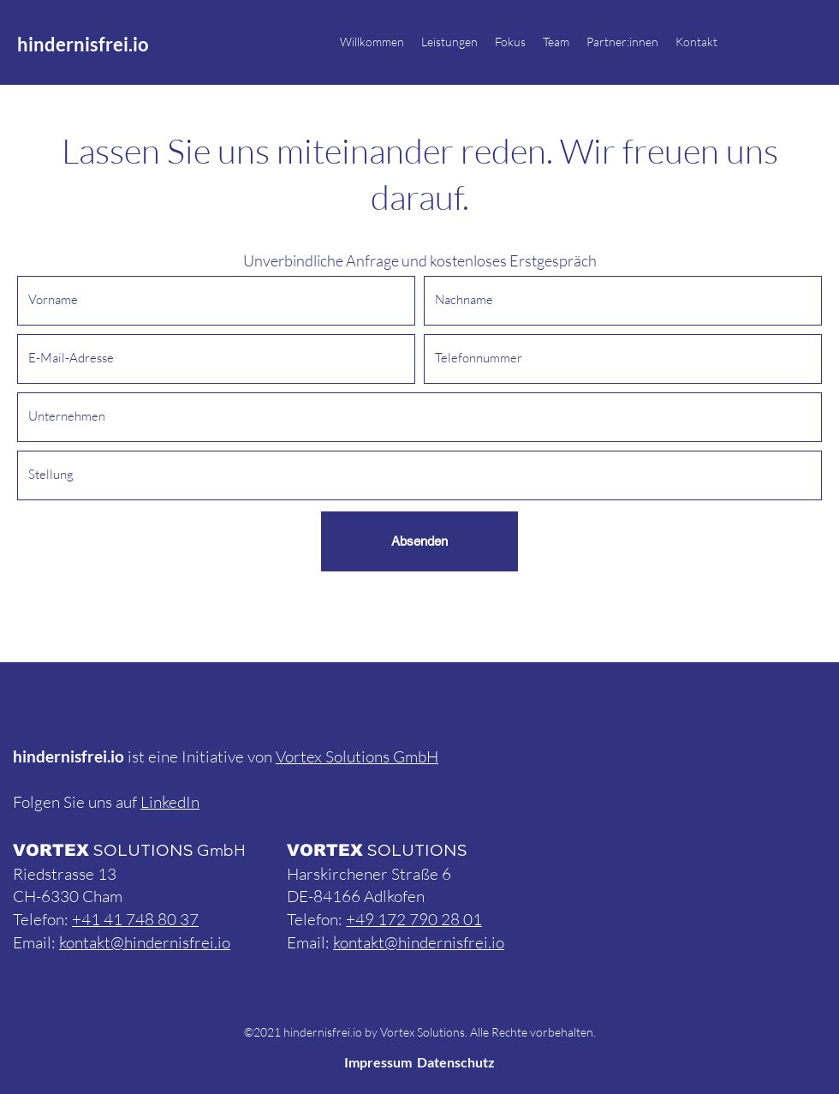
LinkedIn (169, 802)
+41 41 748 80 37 (135, 919)
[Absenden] (419, 541)
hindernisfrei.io (83, 44)
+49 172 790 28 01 (414, 919)
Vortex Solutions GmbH (357, 756)
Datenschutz (456, 1062)
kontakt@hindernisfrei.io (144, 942)
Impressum (378, 1062)
